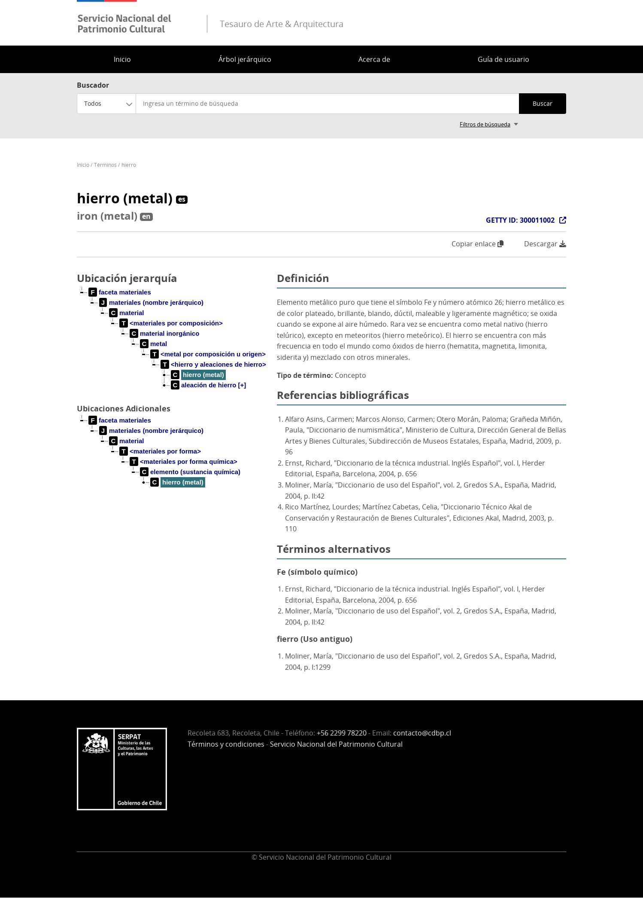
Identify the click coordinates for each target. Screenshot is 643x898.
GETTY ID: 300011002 (520, 220)
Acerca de (374, 59)
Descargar (545, 244)
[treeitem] (120, 292)
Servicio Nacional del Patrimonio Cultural (336, 744)
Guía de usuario (503, 59)
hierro (128, 165)
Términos (105, 165)
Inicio (122, 59)
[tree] (173, 345)
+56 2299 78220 (342, 733)
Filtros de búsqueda (485, 124)
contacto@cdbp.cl (422, 733)
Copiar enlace (477, 243)
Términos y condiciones (226, 744)
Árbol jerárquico (244, 59)
